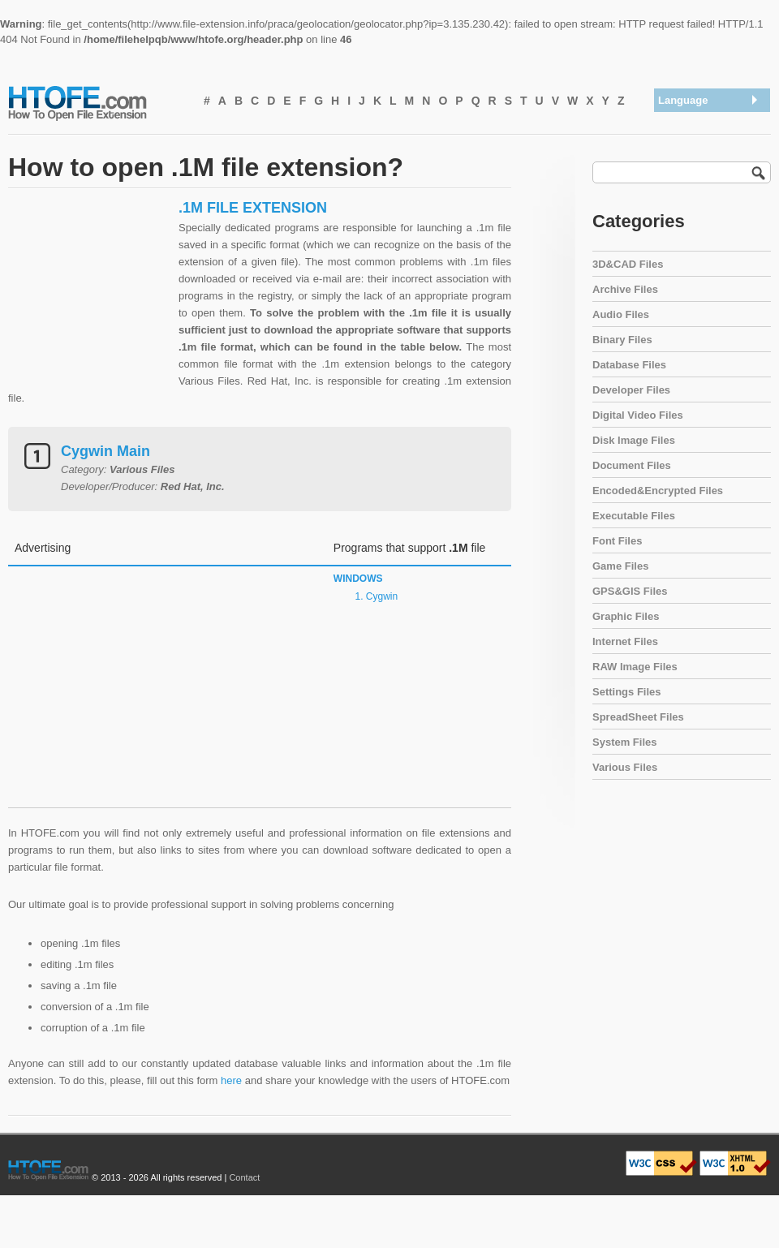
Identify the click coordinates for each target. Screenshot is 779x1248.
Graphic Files (625, 616)
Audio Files (620, 314)
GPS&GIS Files (629, 591)
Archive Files (625, 289)
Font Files (617, 541)
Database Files (629, 365)
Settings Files (626, 692)
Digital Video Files (637, 415)
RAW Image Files (635, 667)
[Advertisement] (89, 300)
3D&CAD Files (627, 264)
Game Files (620, 566)
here (231, 1080)
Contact (244, 1177)
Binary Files (622, 340)
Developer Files (631, 390)
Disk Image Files (633, 440)
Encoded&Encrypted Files (657, 490)
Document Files (631, 465)
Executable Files (633, 516)
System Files (624, 742)
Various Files (624, 767)
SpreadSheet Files (638, 717)
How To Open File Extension (95, 102)
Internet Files (625, 641)
